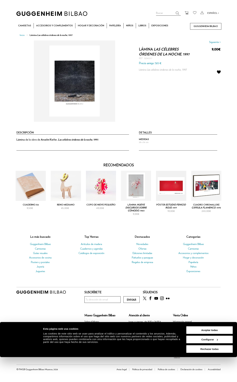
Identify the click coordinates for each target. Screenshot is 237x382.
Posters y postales (40, 262)
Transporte (178, 334)
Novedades (142, 244)
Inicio (22, 35)
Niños (193, 266)
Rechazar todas (209, 373)
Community (89, 326)
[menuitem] (24, 25)
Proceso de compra (182, 326)
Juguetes (40, 271)
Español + (213, 13)
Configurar (209, 364)
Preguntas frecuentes (182, 342)
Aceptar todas (209, 355)
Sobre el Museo (91, 321)
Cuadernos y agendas (91, 248)
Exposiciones (193, 271)
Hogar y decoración (193, 257)
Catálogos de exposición (91, 253)
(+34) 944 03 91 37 (141, 326)
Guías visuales (40, 253)
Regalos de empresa (142, 262)
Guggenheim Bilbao (40, 244)
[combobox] (168, 13)
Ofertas (142, 248)
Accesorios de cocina (40, 257)
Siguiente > (215, 42)
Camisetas (40, 248)
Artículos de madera (91, 244)
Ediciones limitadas (142, 253)
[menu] (118, 25)
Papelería (193, 262)
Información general (182, 321)
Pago (175, 330)
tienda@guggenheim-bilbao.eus (144, 331)
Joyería (40, 266)
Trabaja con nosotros (94, 330)
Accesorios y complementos (193, 253)
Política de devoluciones (184, 338)
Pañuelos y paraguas (142, 257)
